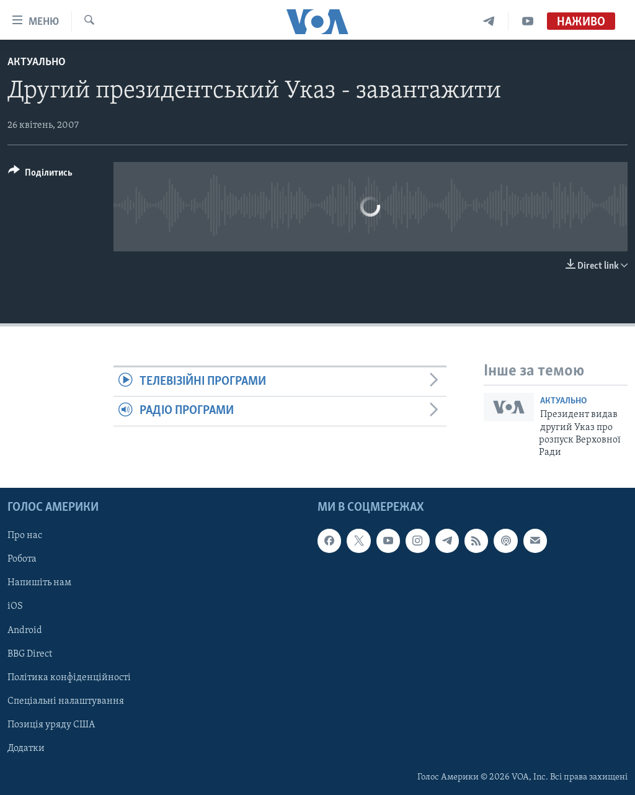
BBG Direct (29, 653)
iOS (15, 606)
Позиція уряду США (51, 724)
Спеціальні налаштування (65, 701)
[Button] (40, 174)
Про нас (24, 536)
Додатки (26, 748)
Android (24, 630)
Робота (22, 559)
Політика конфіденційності (69, 677)
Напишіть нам (39, 583)
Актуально (36, 62)
